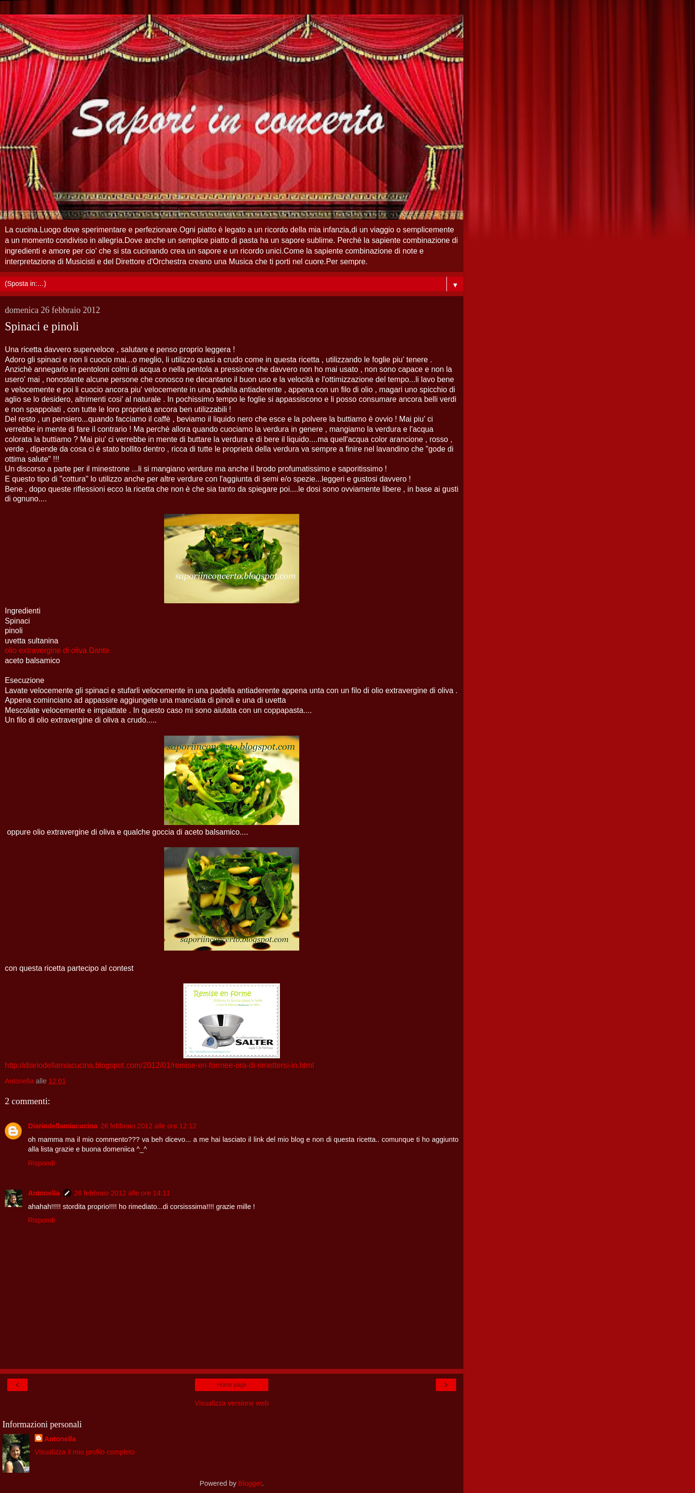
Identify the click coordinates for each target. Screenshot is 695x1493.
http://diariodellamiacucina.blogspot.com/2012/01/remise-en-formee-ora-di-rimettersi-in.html (159, 1065)
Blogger (250, 1483)
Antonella (44, 1193)
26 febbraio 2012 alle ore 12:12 (148, 1126)
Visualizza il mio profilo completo (85, 1452)
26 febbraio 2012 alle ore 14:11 (122, 1193)
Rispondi (41, 1163)
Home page (232, 1384)
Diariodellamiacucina (62, 1126)
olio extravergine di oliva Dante (57, 650)
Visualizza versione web (231, 1403)
